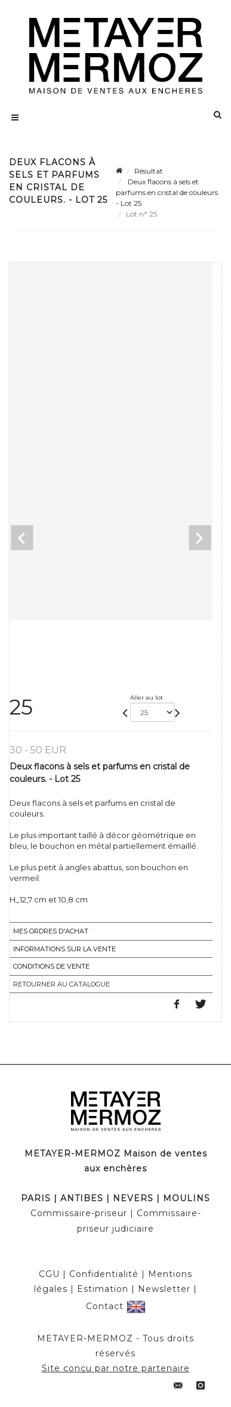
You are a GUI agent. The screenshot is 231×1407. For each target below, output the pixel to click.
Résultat (148, 170)
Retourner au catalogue (61, 984)
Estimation (102, 1289)
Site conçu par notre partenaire (116, 1368)
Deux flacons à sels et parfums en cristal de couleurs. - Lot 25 (168, 192)
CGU (49, 1274)
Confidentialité (103, 1274)
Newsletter (164, 1289)
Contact (105, 1305)
